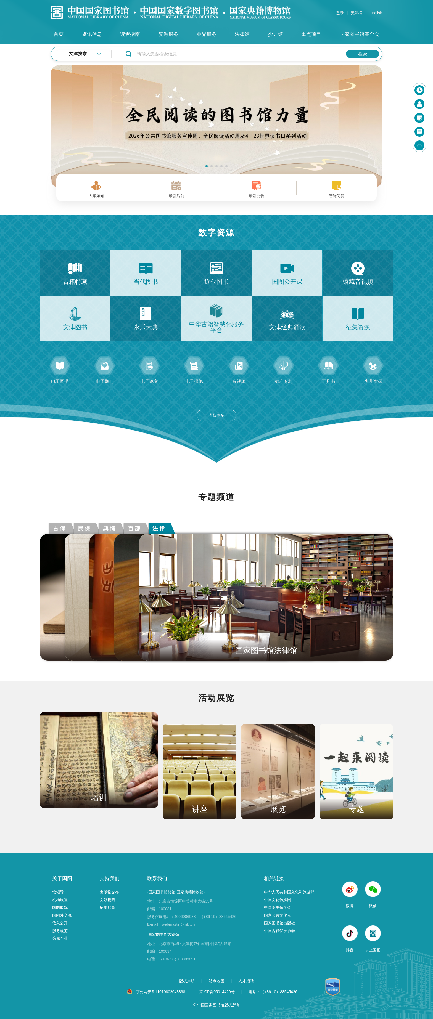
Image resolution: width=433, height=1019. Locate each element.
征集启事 (107, 907)
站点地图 (217, 981)
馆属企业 (60, 938)
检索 (362, 54)
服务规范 (60, 930)
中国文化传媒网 (277, 900)
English (375, 13)
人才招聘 (246, 981)
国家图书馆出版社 (279, 923)
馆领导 (58, 892)
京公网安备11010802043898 (160, 991)
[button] (206, 166)
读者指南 (130, 34)
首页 (59, 34)
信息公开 (60, 923)
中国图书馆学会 (277, 907)
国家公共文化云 (277, 915)
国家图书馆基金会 (359, 34)
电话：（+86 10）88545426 (273, 991)
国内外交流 (62, 915)
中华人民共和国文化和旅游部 (289, 892)
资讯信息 (92, 34)
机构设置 (60, 900)
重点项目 (311, 34)
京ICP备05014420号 (217, 991)
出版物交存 (109, 892)
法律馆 (242, 34)
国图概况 (60, 907)
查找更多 (216, 415)
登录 (340, 13)
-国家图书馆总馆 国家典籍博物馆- (176, 892)
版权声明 (187, 981)
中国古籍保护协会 (279, 930)
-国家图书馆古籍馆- (164, 934)
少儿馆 (275, 34)
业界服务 (206, 34)
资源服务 (168, 34)
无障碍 (356, 13)
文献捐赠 (107, 900)
